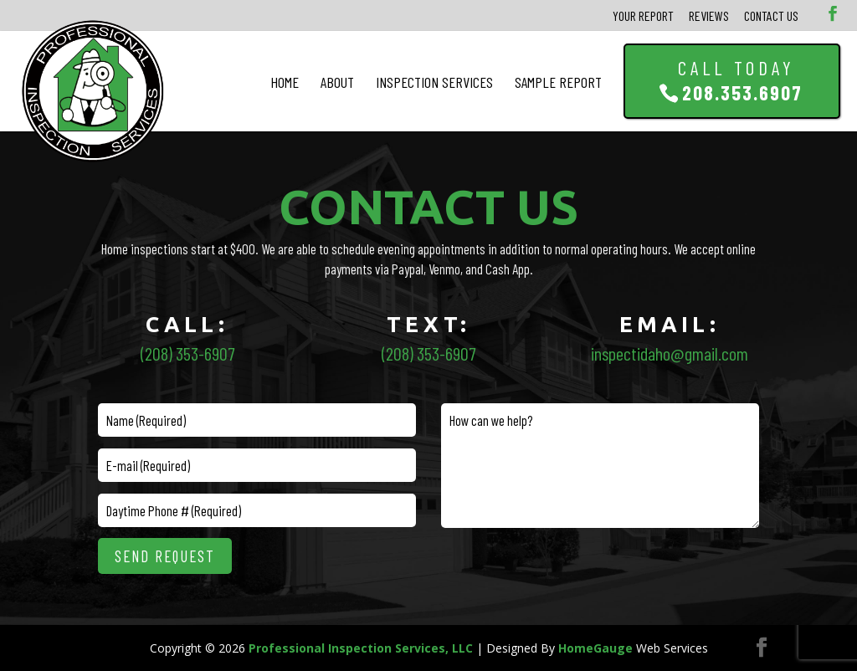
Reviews (709, 15)
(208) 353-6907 (187, 353)
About (337, 82)
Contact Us (771, 15)
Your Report (643, 15)
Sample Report (558, 82)
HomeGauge (595, 648)
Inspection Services (434, 82)
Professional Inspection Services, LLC (361, 648)
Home (284, 82)
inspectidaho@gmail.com (669, 353)
